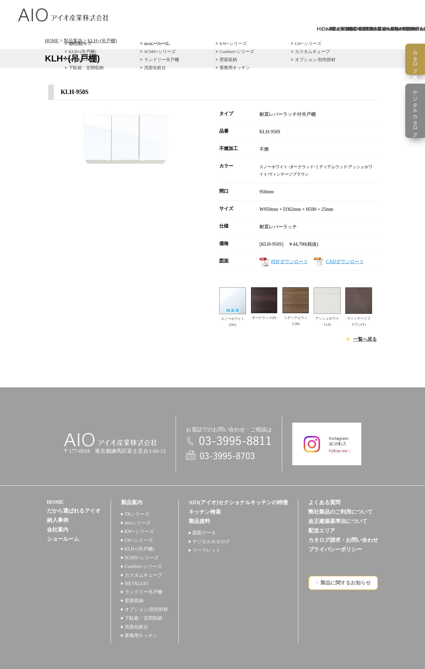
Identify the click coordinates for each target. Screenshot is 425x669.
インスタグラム (326, 444)
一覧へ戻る (365, 339)
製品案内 (73, 40)
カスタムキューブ (143, 575)
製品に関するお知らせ (345, 582)
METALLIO (136, 583)
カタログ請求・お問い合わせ (343, 540)
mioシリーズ (138, 522)
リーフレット (206, 550)
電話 (229, 441)
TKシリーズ (137, 514)
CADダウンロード (345, 261)
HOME (52, 40)
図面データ (204, 532)
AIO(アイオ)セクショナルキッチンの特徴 (238, 502)
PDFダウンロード (289, 261)
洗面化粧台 (136, 626)
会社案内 (57, 529)
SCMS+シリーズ (142, 557)
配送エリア (321, 530)
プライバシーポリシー (335, 549)
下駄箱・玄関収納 (143, 618)
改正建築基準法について (337, 521)
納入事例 (57, 520)
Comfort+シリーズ (143, 566)
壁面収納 (134, 600)
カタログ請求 (415, 59)
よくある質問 (324, 502)
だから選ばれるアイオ (74, 511)
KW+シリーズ (139, 531)
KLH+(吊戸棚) (102, 40)
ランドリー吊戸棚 (143, 591)
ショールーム (63, 539)
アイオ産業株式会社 (63, 14)
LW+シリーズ (139, 540)
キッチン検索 (205, 512)
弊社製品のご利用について (340, 512)
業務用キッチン (141, 635)
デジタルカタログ (211, 541)
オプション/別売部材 (146, 609)
